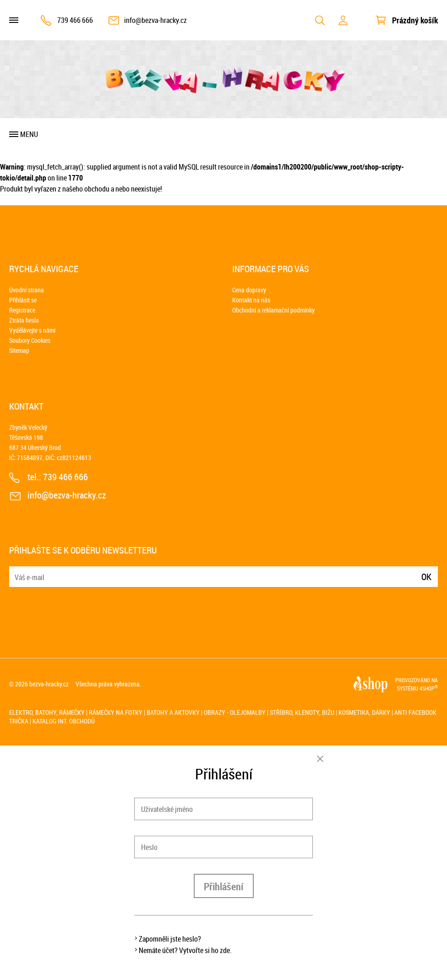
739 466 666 (75, 20)
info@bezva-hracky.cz (155, 20)
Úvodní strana (26, 289)
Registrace (22, 310)
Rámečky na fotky (115, 712)
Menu (29, 134)
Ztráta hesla (24, 320)
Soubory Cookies (29, 340)
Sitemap (19, 350)
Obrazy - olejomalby (235, 712)
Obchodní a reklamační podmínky (273, 310)
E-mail (17, 571)
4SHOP (429, 688)
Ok (426, 576)
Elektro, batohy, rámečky (47, 712)
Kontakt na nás (251, 300)
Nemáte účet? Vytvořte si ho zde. (185, 950)
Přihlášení (224, 886)
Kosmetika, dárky (364, 712)
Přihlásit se (23, 300)
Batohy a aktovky (173, 712)
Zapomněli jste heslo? (170, 939)
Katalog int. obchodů (64, 721)
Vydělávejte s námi (32, 330)
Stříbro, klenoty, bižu (302, 712)
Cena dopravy (249, 289)
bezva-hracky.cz (49, 684)
